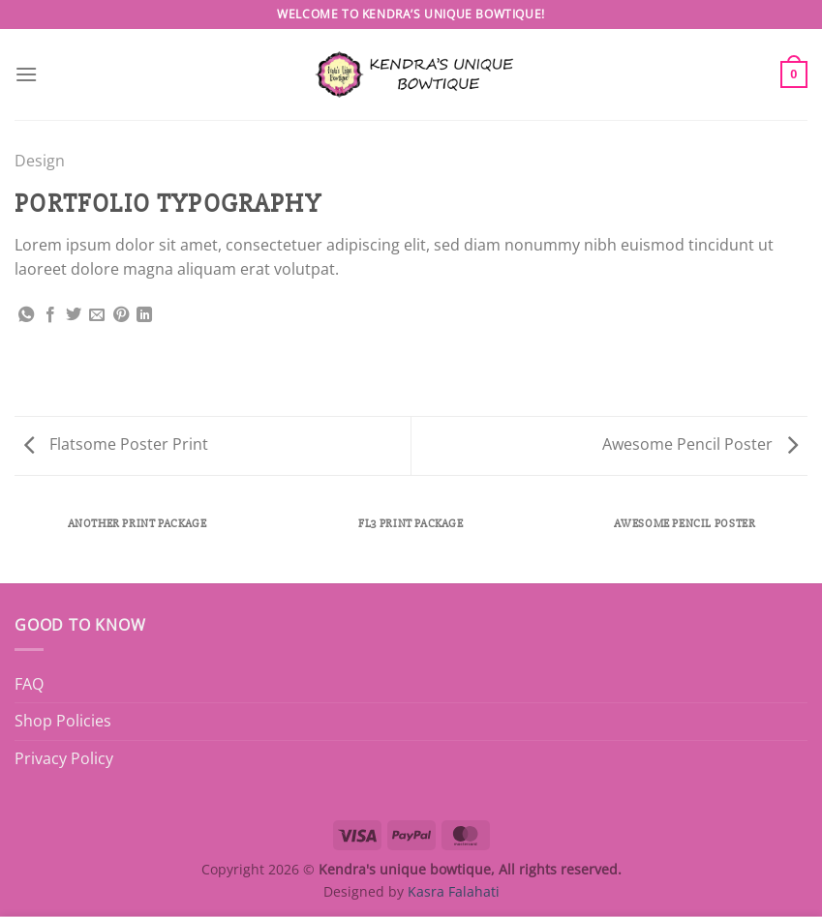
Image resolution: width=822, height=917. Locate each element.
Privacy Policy (64, 758)
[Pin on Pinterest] (121, 315)
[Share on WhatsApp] (26, 315)
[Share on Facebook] (50, 315)
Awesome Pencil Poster (700, 444)
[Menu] (26, 74)
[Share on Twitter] (73, 315)
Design (40, 160)
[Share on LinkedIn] (144, 315)
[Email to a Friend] (97, 315)
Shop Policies (63, 720)
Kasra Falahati (454, 891)
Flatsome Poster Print (116, 444)
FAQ (29, 684)
